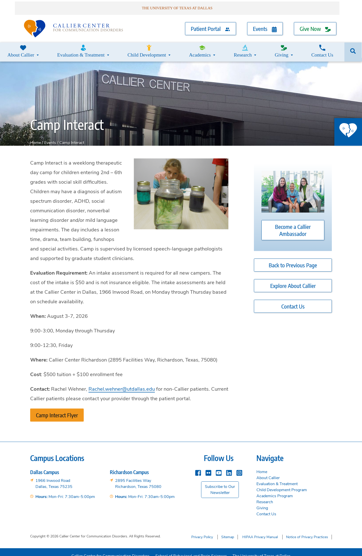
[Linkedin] (229, 466)
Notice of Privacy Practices (307, 530)
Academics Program (274, 490)
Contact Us (323, 48)
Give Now (315, 25)
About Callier (22, 48)
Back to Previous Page (293, 259)
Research (242, 48)
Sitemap (227, 530)
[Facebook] (198, 466)
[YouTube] (218, 466)
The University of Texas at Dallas (263, 548)
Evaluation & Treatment (81, 48)
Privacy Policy (202, 530)
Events (265, 25)
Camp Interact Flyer (57, 409)
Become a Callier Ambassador (293, 224)
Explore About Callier (293, 279)
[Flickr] (208, 466)
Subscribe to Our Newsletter (220, 483)
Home (35, 136)
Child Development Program (281, 484)
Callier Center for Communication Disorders (109, 548)
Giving (281, 48)
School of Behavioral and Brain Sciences (191, 548)
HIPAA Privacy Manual (260, 530)
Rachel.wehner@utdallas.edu (121, 383)
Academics (198, 48)
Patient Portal (210, 25)
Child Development (145, 48)
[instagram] (239, 466)
